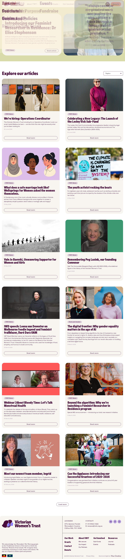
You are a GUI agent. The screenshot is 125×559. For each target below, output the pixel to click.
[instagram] (119, 521)
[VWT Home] (13, 4)
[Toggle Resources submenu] (88, 4)
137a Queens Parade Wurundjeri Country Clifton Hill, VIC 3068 (73, 526)
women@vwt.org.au (95, 526)
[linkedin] (110, 521)
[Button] (51, 51)
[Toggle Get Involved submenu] (75, 4)
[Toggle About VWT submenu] (38, 4)
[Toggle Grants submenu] (59, 4)
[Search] (107, 4)
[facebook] (115, 521)
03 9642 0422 (93, 524)
